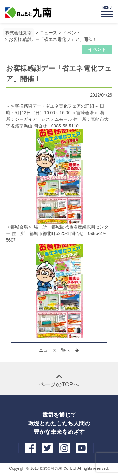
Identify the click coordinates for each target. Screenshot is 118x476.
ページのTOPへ (59, 384)
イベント (72, 33)
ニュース (48, 33)
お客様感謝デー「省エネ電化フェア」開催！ (53, 39)
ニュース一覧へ (55, 350)
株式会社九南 (18, 32)
